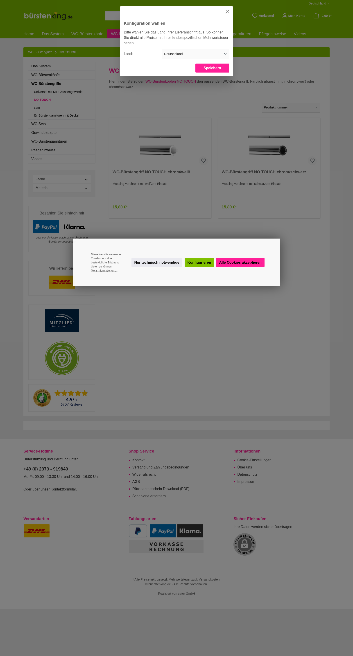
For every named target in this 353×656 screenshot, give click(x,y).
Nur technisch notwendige (156, 262)
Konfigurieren (199, 262)
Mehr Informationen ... (104, 270)
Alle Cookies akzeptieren (240, 262)
